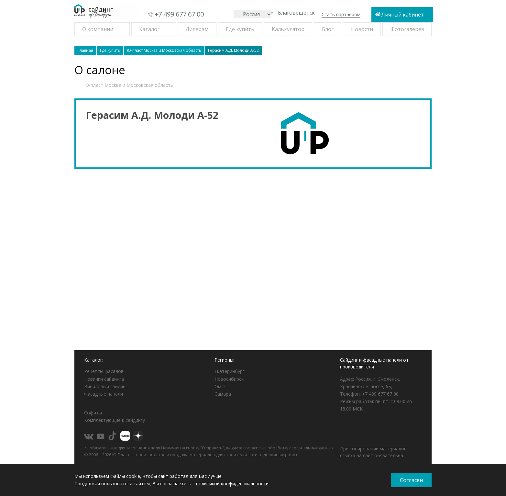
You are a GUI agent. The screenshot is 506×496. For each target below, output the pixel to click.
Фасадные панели (103, 394)
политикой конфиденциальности (232, 483)
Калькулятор (288, 29)
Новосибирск (229, 379)
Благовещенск (292, 12)
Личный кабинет (402, 14)
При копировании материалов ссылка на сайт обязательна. (373, 451)
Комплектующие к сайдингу (114, 420)
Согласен (411, 480)
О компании (97, 29)
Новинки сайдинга (104, 379)
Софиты (93, 413)
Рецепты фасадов (104, 371)
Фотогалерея (407, 29)
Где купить (240, 29)
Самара (222, 394)
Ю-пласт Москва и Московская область (128, 85)
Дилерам (196, 29)
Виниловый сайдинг (105, 386)
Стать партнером (341, 14)
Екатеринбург (229, 371)
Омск (220, 386)
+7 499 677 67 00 (179, 14)
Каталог (149, 29)
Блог (328, 29)
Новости (362, 29)
